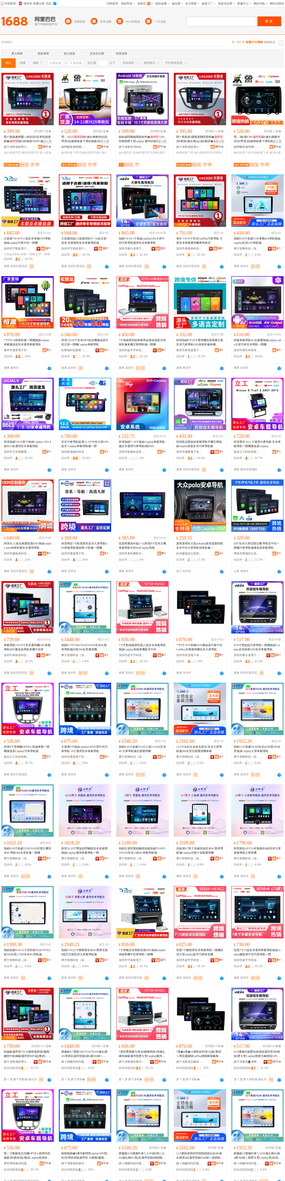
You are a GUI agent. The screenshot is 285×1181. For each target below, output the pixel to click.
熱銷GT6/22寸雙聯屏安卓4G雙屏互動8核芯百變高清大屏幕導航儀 (84, 952)
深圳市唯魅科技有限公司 (132, 451)
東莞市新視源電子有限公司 (189, 350)
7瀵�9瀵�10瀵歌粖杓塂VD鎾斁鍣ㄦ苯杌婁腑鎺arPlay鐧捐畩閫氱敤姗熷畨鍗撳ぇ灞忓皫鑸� (199, 1054)
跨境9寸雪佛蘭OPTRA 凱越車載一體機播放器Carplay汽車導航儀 (26, 749)
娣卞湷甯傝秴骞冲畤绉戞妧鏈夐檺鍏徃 (132, 1061)
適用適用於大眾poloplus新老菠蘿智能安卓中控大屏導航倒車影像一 (199, 545)
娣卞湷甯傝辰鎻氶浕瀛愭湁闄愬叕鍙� (74, 1163)
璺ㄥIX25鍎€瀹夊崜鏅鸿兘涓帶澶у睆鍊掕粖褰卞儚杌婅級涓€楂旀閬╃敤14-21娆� (84, 139)
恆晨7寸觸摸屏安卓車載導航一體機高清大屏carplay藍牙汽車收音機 (199, 952)
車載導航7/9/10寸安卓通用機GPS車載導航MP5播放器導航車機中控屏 (27, 647)
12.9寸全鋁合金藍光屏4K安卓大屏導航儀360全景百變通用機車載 (199, 749)
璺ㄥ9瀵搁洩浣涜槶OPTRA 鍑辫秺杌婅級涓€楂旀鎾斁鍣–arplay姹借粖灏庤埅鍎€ (27, 1156)
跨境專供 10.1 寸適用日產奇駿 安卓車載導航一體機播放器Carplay (257, 444)
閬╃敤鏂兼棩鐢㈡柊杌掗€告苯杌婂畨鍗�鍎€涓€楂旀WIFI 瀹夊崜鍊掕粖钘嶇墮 (27, 139)
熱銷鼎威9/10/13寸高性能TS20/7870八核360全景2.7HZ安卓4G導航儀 (27, 952)
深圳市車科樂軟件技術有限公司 (132, 553)
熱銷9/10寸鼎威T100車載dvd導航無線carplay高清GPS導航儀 (257, 240)
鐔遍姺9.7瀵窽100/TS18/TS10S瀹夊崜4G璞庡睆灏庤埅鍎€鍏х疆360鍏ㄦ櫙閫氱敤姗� (84, 1054)
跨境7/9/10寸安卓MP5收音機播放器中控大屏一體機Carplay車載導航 (84, 342)
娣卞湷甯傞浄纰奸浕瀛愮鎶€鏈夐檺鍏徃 (132, 147)
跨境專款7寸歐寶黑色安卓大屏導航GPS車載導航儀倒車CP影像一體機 (84, 545)
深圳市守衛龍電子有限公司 (17, 248)
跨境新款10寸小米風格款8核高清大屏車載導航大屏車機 (257, 850)
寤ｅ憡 (47, 141)
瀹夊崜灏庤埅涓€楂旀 (208, 152)
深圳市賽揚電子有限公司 (74, 553)
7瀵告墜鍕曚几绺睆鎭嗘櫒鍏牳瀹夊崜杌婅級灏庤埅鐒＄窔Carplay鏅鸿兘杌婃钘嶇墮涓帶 (142, 1054)
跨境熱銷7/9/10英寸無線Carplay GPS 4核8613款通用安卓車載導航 (27, 444)
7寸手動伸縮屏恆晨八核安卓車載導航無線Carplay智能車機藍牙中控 (142, 647)
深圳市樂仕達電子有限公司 (132, 248)
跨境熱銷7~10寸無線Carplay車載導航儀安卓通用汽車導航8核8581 (142, 444)
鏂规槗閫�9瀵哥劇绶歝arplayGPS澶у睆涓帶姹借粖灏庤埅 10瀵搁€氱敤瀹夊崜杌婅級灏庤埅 (84, 1156)
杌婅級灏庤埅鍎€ (90, 152)
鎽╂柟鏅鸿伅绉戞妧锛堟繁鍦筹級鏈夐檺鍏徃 (74, 1061)
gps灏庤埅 (125, 152)
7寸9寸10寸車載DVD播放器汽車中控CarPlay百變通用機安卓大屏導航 (199, 647)
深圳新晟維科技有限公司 (74, 451)
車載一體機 (28, 254)
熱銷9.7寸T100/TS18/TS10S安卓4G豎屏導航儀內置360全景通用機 (84, 647)
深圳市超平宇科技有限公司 (132, 350)
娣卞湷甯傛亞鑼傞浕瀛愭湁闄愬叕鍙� (189, 1061)
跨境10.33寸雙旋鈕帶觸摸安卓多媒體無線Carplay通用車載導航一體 (84, 850)
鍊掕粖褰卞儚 (69, 152)
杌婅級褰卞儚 (260, 152)
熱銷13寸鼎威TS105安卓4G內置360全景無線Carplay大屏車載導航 (257, 749)
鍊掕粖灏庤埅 (30, 152)
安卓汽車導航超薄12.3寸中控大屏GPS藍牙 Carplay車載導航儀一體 (85, 444)
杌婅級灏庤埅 (141, 152)
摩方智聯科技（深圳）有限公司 (247, 248)
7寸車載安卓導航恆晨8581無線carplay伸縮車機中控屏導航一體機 (142, 952)
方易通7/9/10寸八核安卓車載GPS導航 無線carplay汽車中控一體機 (27, 240)
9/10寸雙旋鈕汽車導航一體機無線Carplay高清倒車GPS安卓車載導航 (257, 647)
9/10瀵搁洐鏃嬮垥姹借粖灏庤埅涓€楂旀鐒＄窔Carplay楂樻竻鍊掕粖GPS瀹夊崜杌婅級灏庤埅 (257, 1054)
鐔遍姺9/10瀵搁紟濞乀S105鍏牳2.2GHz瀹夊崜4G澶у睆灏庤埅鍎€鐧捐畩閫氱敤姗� (142, 1156)
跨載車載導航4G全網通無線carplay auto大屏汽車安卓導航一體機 (257, 342)
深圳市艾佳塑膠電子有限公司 (17, 451)
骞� (47, 146)
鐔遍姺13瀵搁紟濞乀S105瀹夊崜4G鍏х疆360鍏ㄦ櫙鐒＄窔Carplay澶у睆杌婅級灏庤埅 (257, 1156)
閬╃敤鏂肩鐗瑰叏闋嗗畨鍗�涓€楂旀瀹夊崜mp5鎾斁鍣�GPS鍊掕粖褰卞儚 (199, 139)
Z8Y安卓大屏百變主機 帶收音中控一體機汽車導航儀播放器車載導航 (257, 545)
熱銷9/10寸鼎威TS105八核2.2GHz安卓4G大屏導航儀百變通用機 (142, 749)
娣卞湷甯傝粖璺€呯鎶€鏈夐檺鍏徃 (17, 147)
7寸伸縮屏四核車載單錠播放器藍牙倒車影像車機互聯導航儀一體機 (142, 342)
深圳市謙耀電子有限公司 (189, 451)
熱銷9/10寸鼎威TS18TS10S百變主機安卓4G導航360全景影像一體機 (27, 850)
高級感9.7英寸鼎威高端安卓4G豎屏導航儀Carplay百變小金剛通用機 (199, 850)
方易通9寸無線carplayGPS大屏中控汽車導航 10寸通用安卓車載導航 (84, 749)
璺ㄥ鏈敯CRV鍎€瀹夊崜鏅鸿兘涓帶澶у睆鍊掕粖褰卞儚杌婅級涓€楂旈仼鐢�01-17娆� (257, 139)
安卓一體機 (43, 254)
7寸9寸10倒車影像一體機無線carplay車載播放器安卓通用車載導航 (26, 342)
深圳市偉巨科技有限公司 (247, 350)
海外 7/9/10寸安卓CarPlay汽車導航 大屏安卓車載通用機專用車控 (199, 240)
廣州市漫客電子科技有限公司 (17, 350)
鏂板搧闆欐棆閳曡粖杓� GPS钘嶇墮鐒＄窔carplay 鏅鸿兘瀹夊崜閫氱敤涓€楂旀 (142, 139)
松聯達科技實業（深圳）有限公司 (74, 350)
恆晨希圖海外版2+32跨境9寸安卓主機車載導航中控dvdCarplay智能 (142, 545)
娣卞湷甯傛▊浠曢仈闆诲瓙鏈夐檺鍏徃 (247, 1061)
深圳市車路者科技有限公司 (189, 248)
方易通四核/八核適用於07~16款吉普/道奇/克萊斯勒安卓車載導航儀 (84, 240)
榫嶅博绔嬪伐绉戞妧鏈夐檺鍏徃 (17, 1163)
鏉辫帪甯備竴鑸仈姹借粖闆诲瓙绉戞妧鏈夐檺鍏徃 (74, 147)
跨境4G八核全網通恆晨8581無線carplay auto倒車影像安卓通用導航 (27, 545)
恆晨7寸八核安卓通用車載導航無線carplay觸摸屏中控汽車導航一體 (257, 952)
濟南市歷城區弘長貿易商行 (247, 553)
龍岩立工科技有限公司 (247, 451)
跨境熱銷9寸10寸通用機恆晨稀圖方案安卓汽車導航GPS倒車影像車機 (199, 342)
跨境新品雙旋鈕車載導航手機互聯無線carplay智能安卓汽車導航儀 (199, 444)
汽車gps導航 (12, 254)
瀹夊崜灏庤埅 (12, 152)
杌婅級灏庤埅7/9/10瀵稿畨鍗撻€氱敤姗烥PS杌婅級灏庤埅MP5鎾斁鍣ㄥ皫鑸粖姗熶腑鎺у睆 (27, 1054)
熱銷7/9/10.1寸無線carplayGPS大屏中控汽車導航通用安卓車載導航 (142, 240)
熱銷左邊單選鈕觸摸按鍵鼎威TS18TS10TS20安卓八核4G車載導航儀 (142, 850)
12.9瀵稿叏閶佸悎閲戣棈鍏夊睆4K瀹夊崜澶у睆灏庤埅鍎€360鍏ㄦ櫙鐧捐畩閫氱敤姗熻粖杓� (199, 1156)
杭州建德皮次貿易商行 (189, 553)
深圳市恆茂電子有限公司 (189, 655)
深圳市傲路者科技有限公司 (17, 553)
